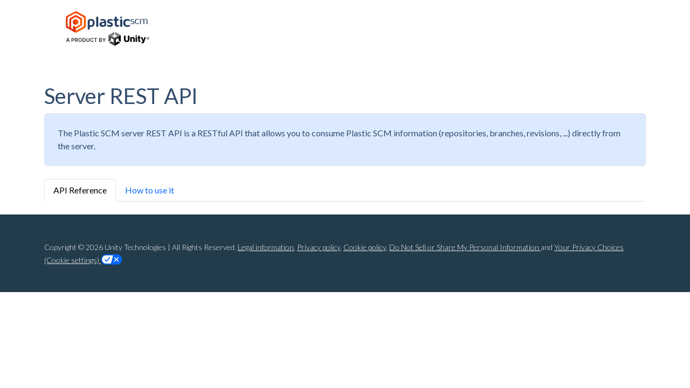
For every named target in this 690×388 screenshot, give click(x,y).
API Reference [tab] (80, 190)
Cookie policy (364, 247)
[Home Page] (107, 28)
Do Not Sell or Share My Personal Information (465, 247)
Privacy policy (318, 247)
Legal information (266, 247)
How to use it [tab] (149, 190)
